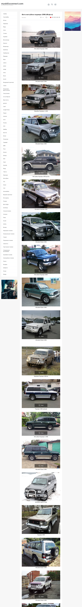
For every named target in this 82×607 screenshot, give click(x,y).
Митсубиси (24, 17)
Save (42, 45)
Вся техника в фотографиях (12, 4)
